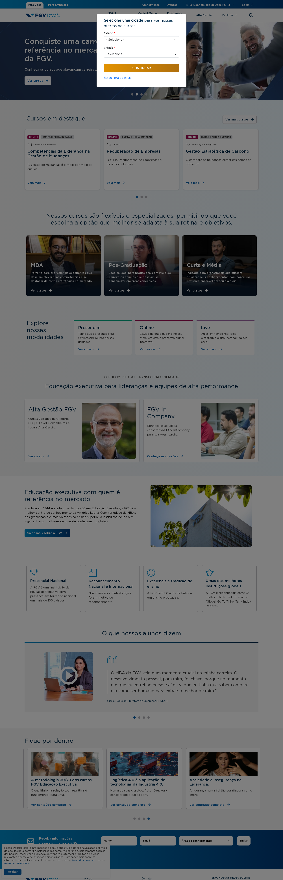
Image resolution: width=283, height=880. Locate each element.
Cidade (109, 48)
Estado (109, 33)
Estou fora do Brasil (118, 77)
